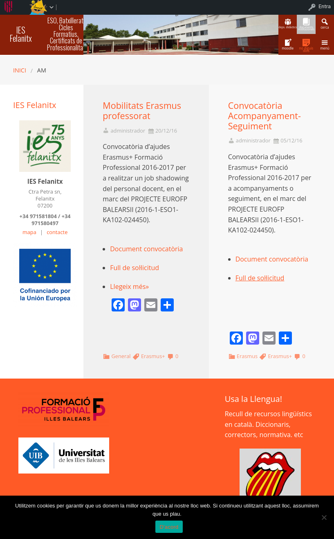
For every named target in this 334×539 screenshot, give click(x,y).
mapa (29, 232)
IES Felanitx (21, 34)
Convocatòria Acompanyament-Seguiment (264, 115)
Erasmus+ (153, 356)
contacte (57, 232)
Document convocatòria (146, 248)
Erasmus (247, 356)
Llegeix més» (129, 286)
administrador (127, 130)
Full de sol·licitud (134, 267)
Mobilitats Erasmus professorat (142, 110)
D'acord (168, 527)
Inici (19, 70)
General (120, 356)
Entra (324, 6)
